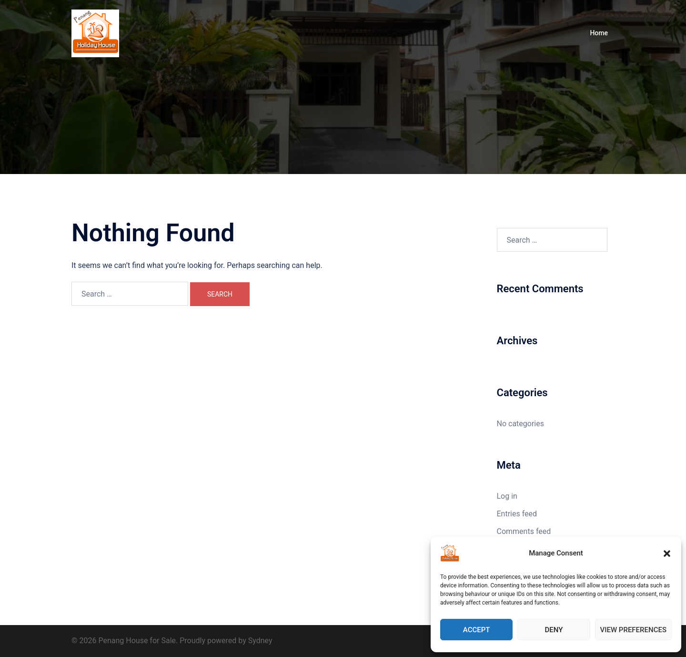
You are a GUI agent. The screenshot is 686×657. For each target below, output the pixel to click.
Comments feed (524, 531)
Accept (476, 630)
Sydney (260, 640)
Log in (507, 496)
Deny (554, 630)
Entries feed (517, 513)
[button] (667, 553)
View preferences (633, 630)
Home (599, 33)
